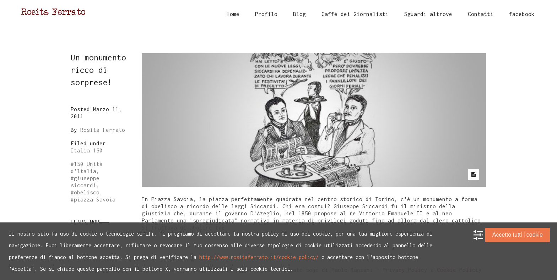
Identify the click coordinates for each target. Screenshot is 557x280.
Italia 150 (87, 150)
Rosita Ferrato (102, 129)
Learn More (87, 222)
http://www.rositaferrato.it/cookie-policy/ (259, 257)
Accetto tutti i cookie (517, 235)
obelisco (86, 192)
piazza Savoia (94, 199)
